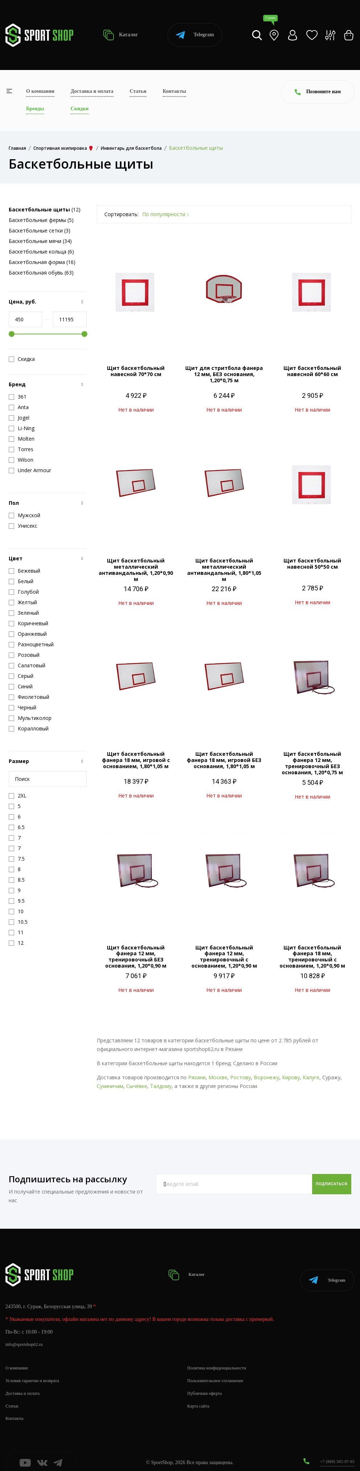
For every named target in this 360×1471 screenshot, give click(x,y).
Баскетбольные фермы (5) (41, 220)
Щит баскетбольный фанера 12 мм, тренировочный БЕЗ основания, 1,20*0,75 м (312, 762)
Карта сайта (200, 1397)
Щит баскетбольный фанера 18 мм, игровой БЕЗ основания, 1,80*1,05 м (224, 760)
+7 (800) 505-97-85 (334, 1452)
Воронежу (266, 1077)
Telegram (195, 35)
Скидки (79, 108)
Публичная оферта (207, 1384)
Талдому (160, 1086)
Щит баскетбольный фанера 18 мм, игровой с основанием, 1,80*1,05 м (136, 760)
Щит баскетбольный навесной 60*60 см (312, 371)
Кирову (291, 1077)
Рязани (197, 1077)
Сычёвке (136, 1086)
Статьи (138, 91)
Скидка (22, 359)
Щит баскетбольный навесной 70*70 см (136, 371)
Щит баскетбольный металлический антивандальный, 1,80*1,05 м (224, 569)
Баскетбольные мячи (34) (40, 241)
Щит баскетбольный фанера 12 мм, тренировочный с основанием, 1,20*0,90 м (224, 956)
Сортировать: (121, 214)
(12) (44, 209)
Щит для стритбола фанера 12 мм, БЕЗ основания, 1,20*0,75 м (224, 374)
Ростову (240, 1077)
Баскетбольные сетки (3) (39, 230)
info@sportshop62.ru (27, 1335)
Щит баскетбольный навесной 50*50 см (312, 563)
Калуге (311, 1077)
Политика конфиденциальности (221, 1359)
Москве (217, 1077)
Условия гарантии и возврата (36, 1372)
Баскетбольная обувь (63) (41, 272)
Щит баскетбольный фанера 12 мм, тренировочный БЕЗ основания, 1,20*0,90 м (135, 956)
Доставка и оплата (92, 91)
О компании (40, 91)
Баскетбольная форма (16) (42, 262)
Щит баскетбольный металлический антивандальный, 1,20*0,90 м (136, 569)
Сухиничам (110, 1086)
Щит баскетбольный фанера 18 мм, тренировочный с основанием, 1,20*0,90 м (312, 956)
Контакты (174, 91)
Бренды (35, 108)
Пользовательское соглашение (220, 1372)
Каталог (120, 35)
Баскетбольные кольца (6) (41, 251)
